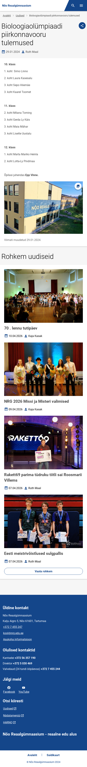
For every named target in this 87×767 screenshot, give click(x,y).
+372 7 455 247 (12, 627)
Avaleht (7, 15)
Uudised (20, 15)
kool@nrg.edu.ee (13, 633)
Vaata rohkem (43, 571)
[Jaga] (82, 25)
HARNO (7, 722)
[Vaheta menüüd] (81, 5)
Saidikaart (53, 755)
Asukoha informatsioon (17, 639)
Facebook (9, 689)
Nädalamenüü (11, 715)
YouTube (24, 689)
